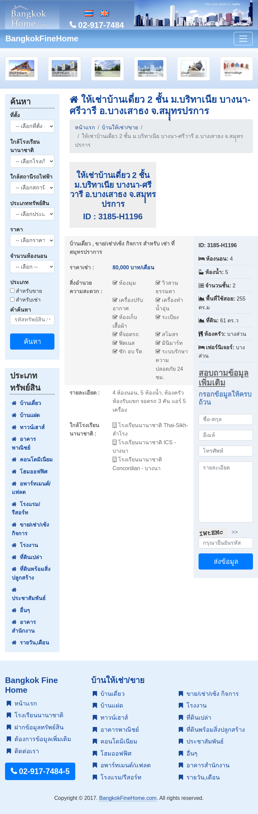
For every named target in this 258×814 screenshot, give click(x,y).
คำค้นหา (20, 310)
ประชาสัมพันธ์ (29, 594)
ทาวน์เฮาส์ (28, 427)
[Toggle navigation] (243, 38)
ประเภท (19, 282)
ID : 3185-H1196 (112, 216)
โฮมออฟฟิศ (29, 471)
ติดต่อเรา (23, 751)
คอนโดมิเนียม (32, 459)
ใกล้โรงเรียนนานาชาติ (25, 146)
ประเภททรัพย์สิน (29, 203)
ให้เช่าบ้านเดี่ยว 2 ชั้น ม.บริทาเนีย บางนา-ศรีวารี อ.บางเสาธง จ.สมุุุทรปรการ (113, 190)
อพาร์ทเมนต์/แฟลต (31, 488)
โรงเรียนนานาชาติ (35, 715)
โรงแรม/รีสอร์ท (26, 508)
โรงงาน (25, 545)
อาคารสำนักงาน (24, 626)
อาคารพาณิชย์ (24, 443)
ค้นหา (32, 341)
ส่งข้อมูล (226, 561)
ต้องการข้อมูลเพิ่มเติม (39, 739)
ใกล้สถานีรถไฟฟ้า (31, 177)
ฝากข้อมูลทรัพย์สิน (35, 727)
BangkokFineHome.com (128, 798)
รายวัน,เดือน (30, 642)
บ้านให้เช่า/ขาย (120, 127)
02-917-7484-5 (40, 771)
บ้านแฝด (26, 415)
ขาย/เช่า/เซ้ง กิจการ (30, 529)
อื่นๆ (21, 610)
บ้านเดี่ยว (26, 403)
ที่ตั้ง (15, 115)
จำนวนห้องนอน (28, 256)
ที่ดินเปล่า (27, 557)
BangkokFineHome (41, 38)
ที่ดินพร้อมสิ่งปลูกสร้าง (31, 573)
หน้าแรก (85, 127)
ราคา (16, 229)
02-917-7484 (97, 25)
